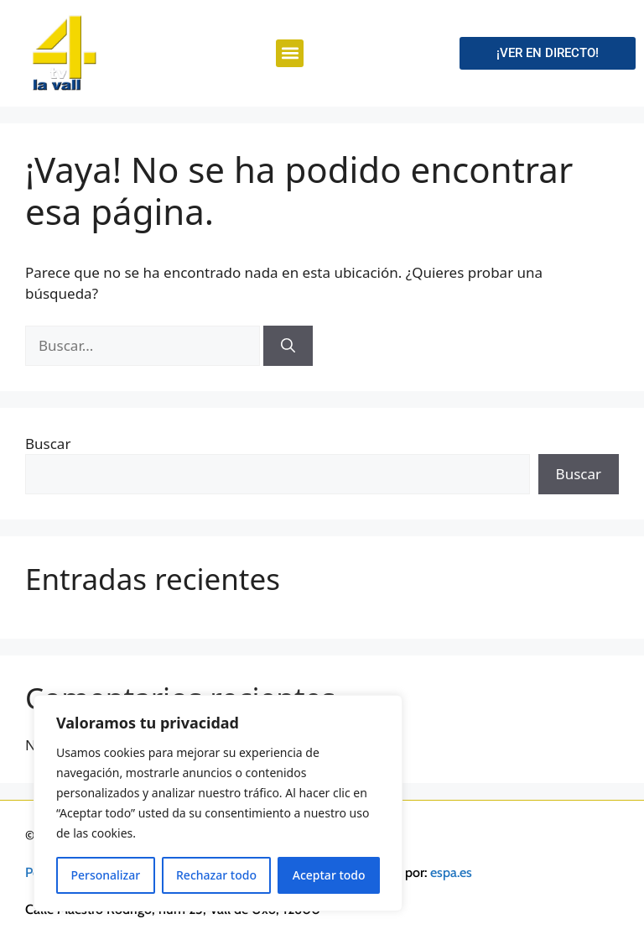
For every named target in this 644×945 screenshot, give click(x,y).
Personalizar (105, 875)
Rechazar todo (216, 875)
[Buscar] (288, 346)
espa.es (451, 872)
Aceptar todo (329, 875)
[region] (218, 803)
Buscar (47, 443)
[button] (290, 53)
